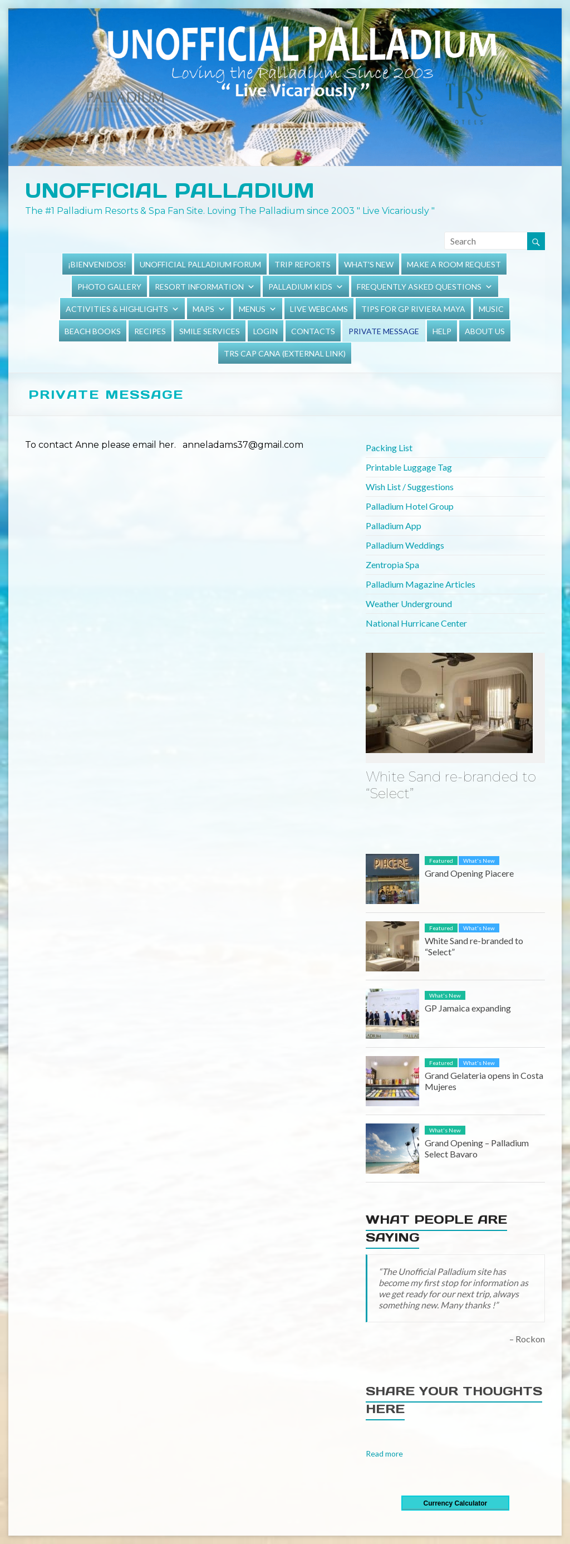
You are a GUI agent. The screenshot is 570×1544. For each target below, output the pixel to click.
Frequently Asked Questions (419, 286)
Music (491, 309)
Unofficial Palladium (170, 190)
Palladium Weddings (405, 545)
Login (265, 331)
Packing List (389, 447)
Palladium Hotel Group (410, 506)
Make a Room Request (454, 264)
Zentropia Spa (392, 564)
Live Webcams (319, 309)
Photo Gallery (109, 286)
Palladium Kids (300, 286)
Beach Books (93, 331)
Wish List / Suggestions (410, 486)
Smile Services (209, 331)
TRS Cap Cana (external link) (285, 353)
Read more (384, 1453)
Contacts (313, 331)
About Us (485, 331)
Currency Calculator (455, 1503)
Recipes (150, 331)
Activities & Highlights (117, 309)
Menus (252, 309)
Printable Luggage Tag (409, 467)
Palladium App (393, 525)
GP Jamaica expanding (468, 1008)
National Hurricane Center (416, 623)
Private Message (383, 331)
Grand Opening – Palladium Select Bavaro (477, 1148)
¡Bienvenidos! (97, 264)
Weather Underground (409, 603)
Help (442, 331)
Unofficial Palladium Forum (200, 264)
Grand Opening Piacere (469, 873)
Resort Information (199, 286)
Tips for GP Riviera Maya (413, 309)
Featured (441, 860)
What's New (369, 264)
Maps (203, 309)
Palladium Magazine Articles (420, 584)
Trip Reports (302, 264)
